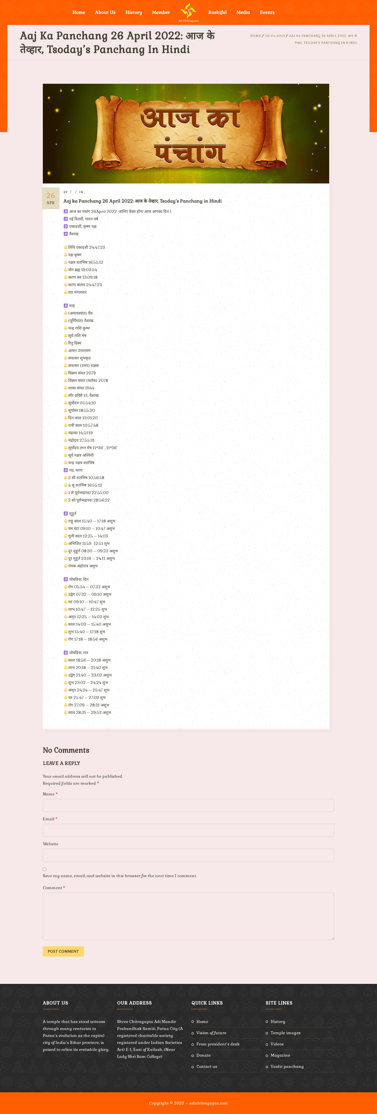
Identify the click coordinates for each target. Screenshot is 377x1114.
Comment (54, 887)
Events (267, 12)
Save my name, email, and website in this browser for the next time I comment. (120, 875)
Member (161, 12)
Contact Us (206, 1066)
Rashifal (217, 12)
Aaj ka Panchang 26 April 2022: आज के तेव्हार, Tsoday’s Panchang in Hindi (144, 201)
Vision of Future (211, 1032)
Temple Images (286, 1032)
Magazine (280, 1055)
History (134, 12)
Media (243, 12)
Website (50, 843)
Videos (277, 1043)
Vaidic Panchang (287, 1066)
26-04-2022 (275, 36)
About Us (105, 12)
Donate (203, 1055)
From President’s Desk (218, 1043)
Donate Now (298, 12)
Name (50, 793)
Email (50, 818)
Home (78, 12)
